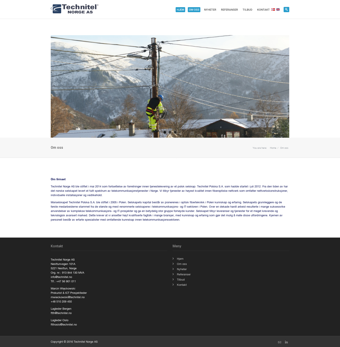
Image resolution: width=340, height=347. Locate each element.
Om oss (194, 9)
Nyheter (210, 9)
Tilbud (247, 9)
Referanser (229, 9)
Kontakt (263, 9)
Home (273, 147)
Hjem (180, 9)
